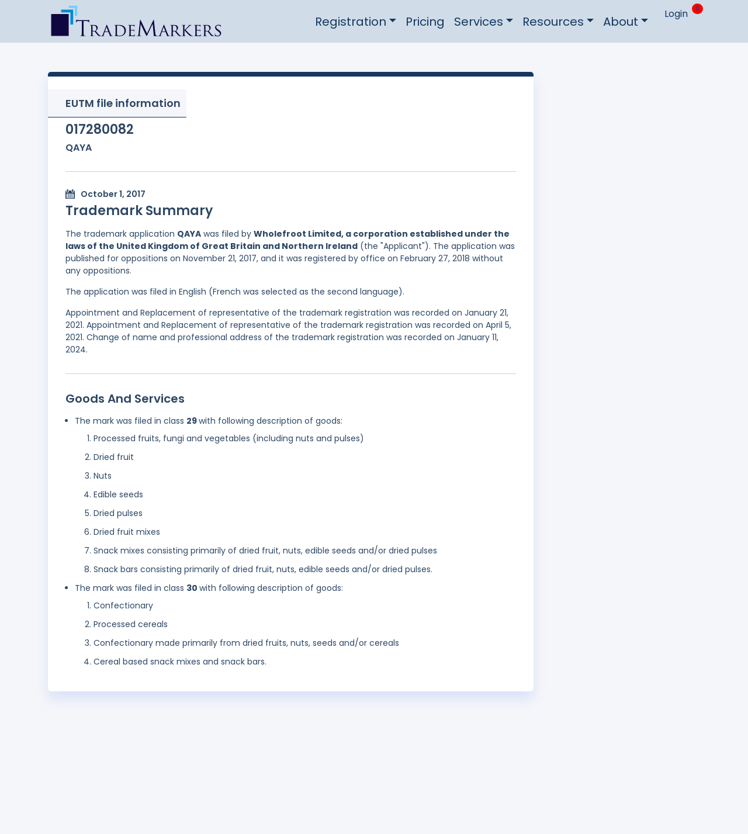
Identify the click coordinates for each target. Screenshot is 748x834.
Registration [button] (350, 21)
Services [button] (478, 21)
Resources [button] (553, 21)
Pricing (425, 21)
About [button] (620, 21)
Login (676, 13)
